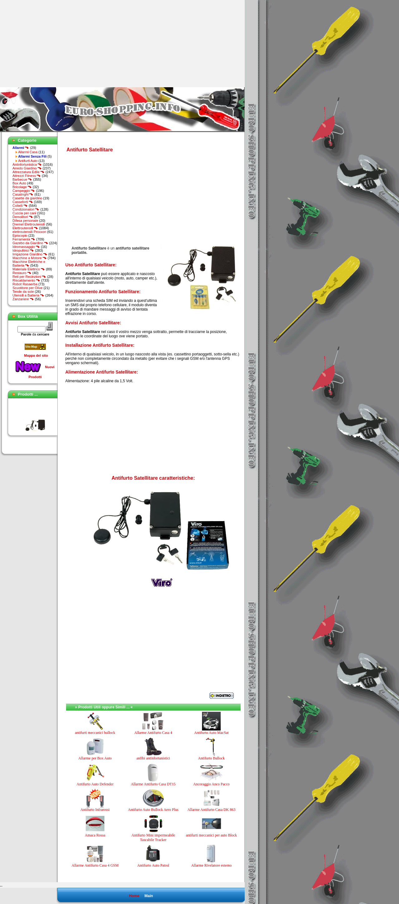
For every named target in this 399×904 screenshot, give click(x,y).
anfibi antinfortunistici (153, 758)
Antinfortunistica (27, 164)
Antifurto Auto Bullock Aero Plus (153, 809)
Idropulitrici (23, 250)
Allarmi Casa (27, 152)
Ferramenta (23, 239)
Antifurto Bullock (211, 758)
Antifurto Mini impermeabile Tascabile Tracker (153, 837)
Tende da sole (23, 291)
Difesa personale (25, 220)
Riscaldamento (26, 280)
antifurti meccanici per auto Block (211, 835)
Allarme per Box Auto (95, 758)
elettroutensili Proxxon (29, 232)
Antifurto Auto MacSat (211, 732)
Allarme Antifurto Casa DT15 (153, 784)
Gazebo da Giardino (30, 243)
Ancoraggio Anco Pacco (211, 784)
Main (148, 896)
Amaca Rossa (95, 835)
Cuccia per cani (24, 213)
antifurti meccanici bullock (95, 732)
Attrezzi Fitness (26, 176)
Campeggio (23, 191)
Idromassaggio (26, 247)
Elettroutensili (25, 228)
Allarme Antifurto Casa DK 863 (211, 809)
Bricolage (22, 187)
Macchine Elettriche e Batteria (28, 263)
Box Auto (19, 183)
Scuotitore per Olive (27, 288)
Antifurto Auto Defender (95, 784)
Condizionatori (25, 209)
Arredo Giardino (27, 168)
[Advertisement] (52, 43)
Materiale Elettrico (28, 269)
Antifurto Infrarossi (95, 809)
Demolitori (22, 217)
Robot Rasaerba (24, 284)
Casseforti (22, 202)
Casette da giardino (27, 198)
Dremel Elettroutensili (28, 224)
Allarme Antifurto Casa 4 (153, 732)
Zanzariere (23, 299)
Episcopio (19, 235)
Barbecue (22, 179)
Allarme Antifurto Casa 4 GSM (95, 865)
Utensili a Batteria (28, 295)
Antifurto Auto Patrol (153, 865)
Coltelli (20, 205)
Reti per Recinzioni (29, 276)
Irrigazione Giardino (29, 254)
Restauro (21, 273)
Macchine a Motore (29, 258)
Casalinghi (22, 194)
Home (134, 896)
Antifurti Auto (27, 161)
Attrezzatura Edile (28, 172)
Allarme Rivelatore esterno (211, 865)
